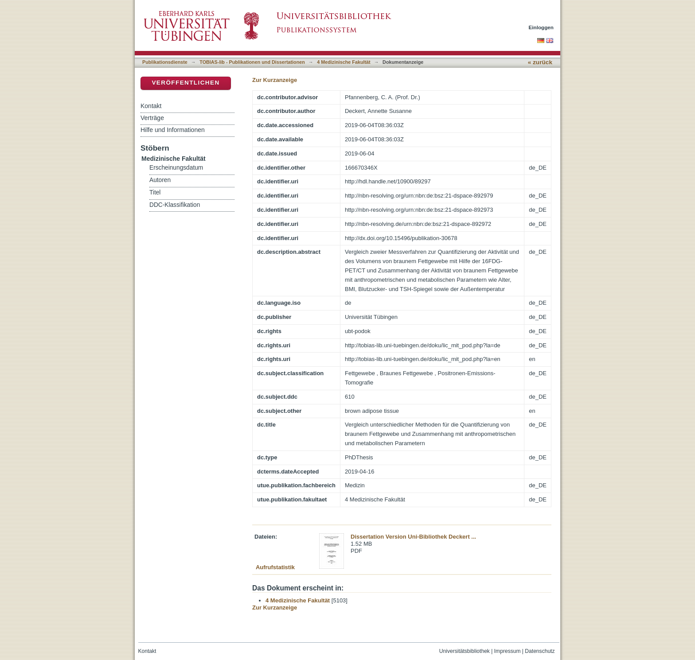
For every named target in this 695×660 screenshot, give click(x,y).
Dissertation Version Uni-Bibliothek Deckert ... (413, 536)
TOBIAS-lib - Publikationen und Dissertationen (252, 62)
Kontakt (151, 105)
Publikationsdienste (164, 62)
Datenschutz (539, 651)
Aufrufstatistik (275, 567)
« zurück (540, 62)
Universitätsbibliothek (464, 651)
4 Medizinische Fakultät (343, 62)
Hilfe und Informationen (173, 129)
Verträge (152, 117)
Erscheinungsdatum (176, 167)
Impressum (507, 651)
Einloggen (541, 27)
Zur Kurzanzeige (274, 80)
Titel (154, 192)
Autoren (160, 180)
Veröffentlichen (185, 82)
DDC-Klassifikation (174, 205)
